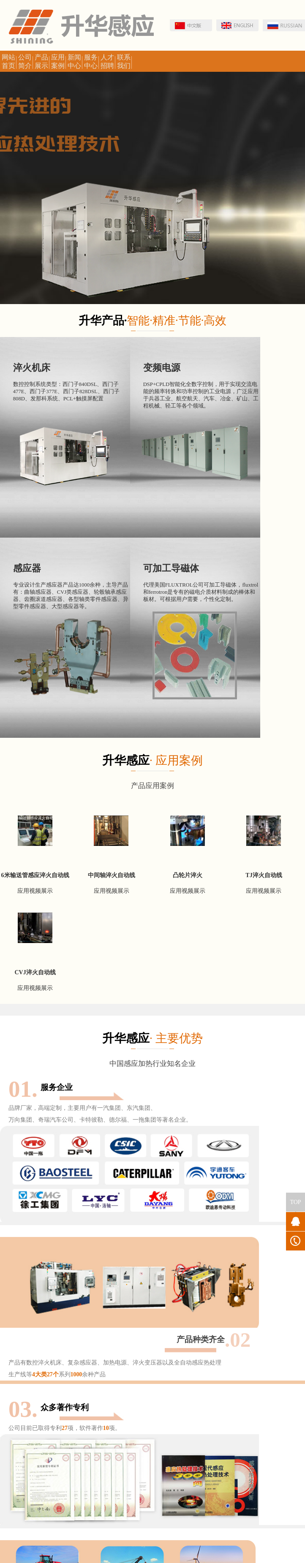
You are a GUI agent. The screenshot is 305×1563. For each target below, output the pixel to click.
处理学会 (96, 1424)
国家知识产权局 (220, 1424)
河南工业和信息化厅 (27, 1442)
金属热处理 (127, 1424)
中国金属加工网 (60, 1424)
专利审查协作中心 (267, 1424)
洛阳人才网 (71, 1442)
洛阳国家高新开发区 (171, 1424)
